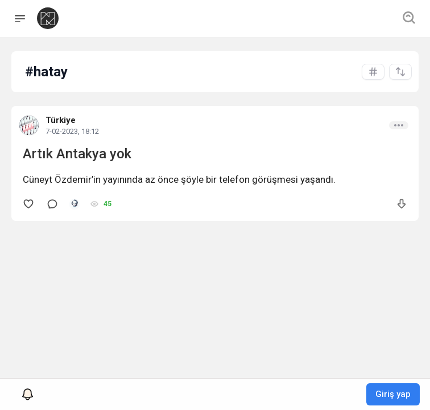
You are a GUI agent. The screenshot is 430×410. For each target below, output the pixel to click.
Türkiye (61, 120)
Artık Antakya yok (77, 154)
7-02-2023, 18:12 (72, 131)
